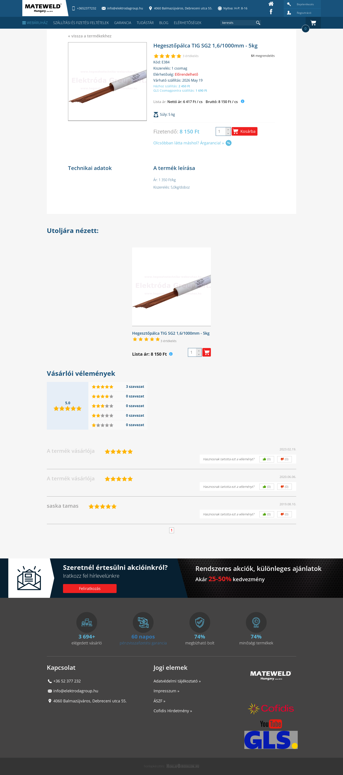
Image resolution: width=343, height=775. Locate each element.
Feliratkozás (90, 588)
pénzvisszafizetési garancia (143, 643)
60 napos (143, 636)
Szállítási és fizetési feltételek (81, 22)
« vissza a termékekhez (90, 35)
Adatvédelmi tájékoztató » (177, 681)
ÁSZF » (159, 700)
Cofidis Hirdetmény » (173, 710)
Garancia (122, 22)
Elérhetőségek (187, 22)
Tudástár (145, 22)
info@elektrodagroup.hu (75, 690)
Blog (163, 22)
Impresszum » (166, 690)
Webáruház (35, 22)
